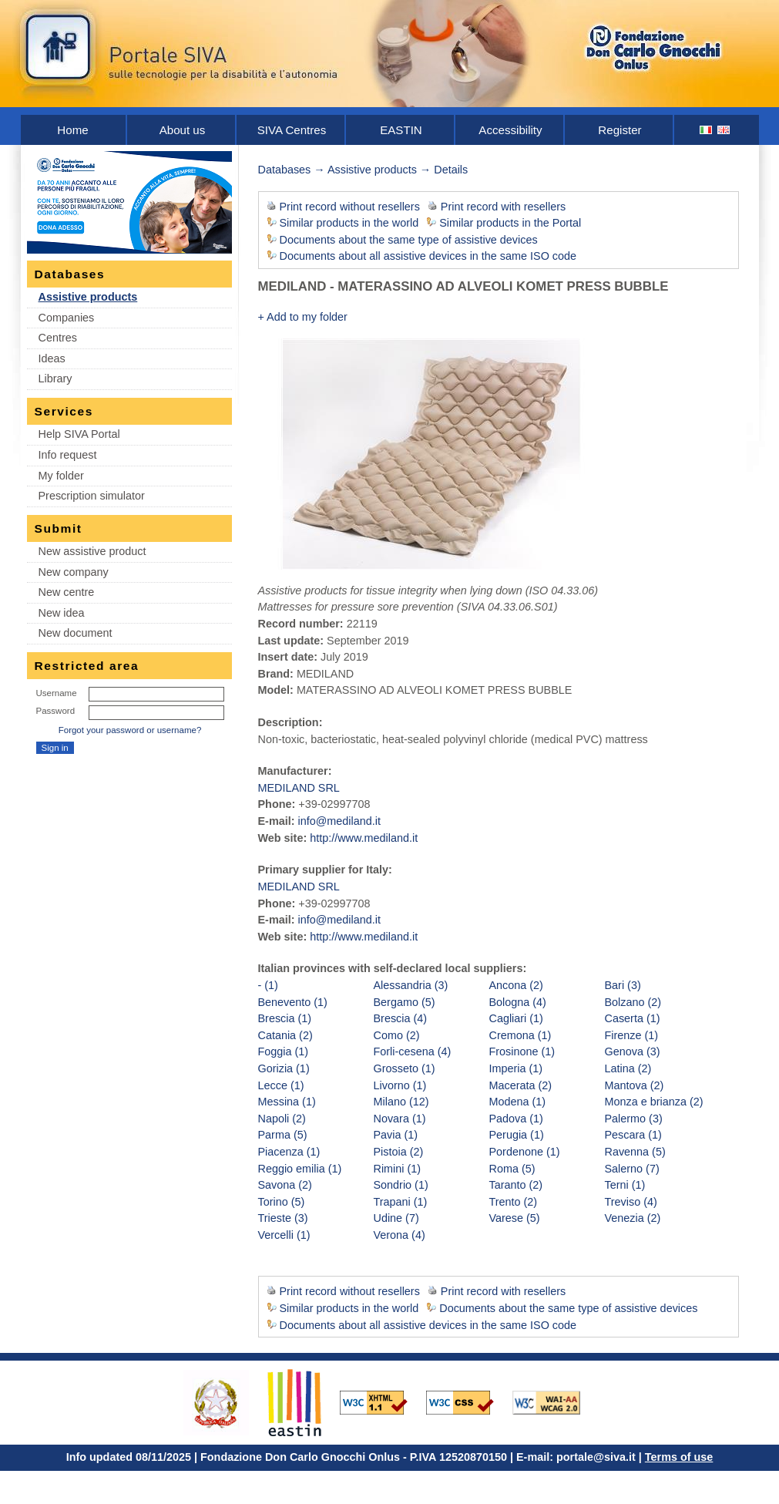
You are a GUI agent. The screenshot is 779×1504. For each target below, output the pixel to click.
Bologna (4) (517, 1002)
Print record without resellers (350, 206)
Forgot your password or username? (130, 730)
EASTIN (401, 129)
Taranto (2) (516, 1185)
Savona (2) (285, 1185)
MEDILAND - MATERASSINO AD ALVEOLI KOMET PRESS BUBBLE (463, 286)
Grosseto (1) (404, 1068)
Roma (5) (512, 1168)
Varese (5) (514, 1218)
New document (75, 633)
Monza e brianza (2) (654, 1101)
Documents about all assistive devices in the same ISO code (428, 256)
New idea (62, 613)
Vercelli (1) (284, 1235)
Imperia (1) (516, 1068)
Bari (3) (623, 985)
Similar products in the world (349, 223)
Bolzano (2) (633, 1002)
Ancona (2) (516, 985)
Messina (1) (287, 1101)
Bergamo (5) (404, 1002)
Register (619, 129)
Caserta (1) (632, 1018)
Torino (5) (281, 1202)
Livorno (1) (400, 1085)
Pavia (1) (396, 1135)
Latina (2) (628, 1068)
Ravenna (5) (635, 1152)
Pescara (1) (633, 1135)
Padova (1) (516, 1118)
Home (72, 129)
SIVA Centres (292, 129)
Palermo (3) (634, 1118)
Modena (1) (517, 1101)
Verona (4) (399, 1235)
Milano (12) (401, 1101)
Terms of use (679, 1457)
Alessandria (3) (411, 985)
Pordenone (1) (524, 1152)
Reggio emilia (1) (300, 1168)
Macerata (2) (520, 1085)
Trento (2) (513, 1202)
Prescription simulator (92, 496)
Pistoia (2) (399, 1152)
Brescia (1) (285, 1018)
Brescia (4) (401, 1018)
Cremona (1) (520, 1035)
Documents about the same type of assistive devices (409, 240)
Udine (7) (396, 1218)
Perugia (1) (516, 1135)
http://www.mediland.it (364, 838)
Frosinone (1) (522, 1051)
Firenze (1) (632, 1035)
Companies (67, 317)
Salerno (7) (632, 1168)
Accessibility (510, 129)
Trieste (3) (283, 1218)
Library (55, 378)
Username (56, 693)
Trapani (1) (401, 1202)
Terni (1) (625, 1185)
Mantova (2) (634, 1085)
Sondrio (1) (401, 1185)
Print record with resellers (503, 206)
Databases (284, 169)
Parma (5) (282, 1135)
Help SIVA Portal (79, 434)
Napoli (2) (282, 1118)
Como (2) (397, 1035)
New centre (67, 592)
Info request (68, 455)
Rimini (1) (397, 1168)
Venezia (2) (633, 1218)
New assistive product (92, 551)
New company (74, 572)
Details (451, 169)
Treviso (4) (631, 1202)
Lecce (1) (281, 1085)
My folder (61, 475)
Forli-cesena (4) (413, 1051)
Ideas (52, 358)
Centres (58, 337)
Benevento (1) (292, 1002)
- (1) (268, 985)
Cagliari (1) (516, 1018)
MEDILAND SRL (299, 788)
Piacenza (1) (289, 1152)
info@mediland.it (338, 821)
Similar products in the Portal (510, 223)
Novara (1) (400, 1118)
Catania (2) (285, 1035)
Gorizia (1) (284, 1068)
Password (56, 710)
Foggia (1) (283, 1051)
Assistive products (88, 297)
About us (182, 129)
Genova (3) (632, 1051)
